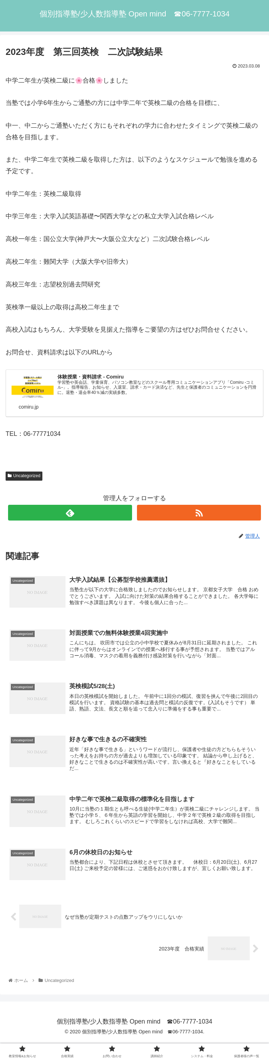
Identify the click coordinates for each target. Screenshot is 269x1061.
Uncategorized (24, 476)
